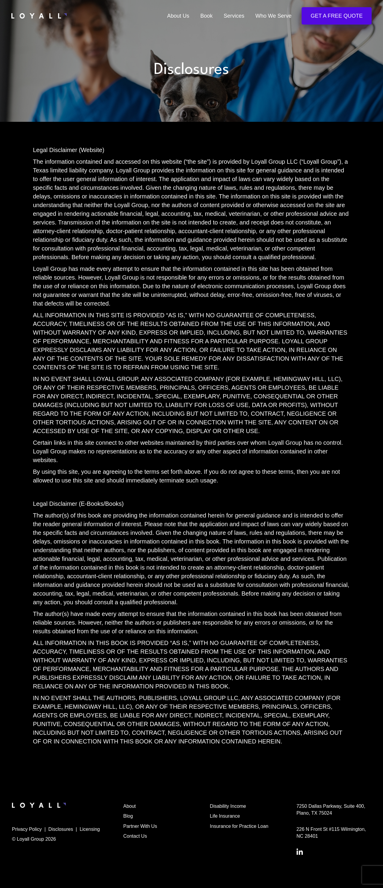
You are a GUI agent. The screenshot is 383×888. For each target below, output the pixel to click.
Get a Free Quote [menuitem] (336, 16)
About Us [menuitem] (177, 16)
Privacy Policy (27, 829)
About (129, 806)
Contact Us (135, 836)
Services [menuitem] (233, 16)
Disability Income (228, 806)
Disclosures (60, 829)
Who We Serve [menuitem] (273, 16)
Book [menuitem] (206, 16)
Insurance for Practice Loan (239, 826)
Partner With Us (140, 826)
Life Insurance (225, 816)
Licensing (90, 829)
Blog (128, 816)
